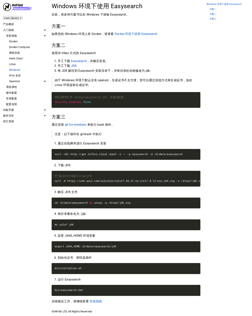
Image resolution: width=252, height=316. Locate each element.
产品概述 (8, 24)
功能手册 (8, 109)
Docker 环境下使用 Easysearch (136, 34)
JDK (74, 66)
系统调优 (11, 86)
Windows (14, 69)
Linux (12, 64)
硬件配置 (11, 92)
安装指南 (11, 35)
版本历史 (8, 115)
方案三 (213, 19)
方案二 (213, 14)
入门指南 (8, 30)
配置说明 (11, 104)
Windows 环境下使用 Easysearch (224, 4)
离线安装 (14, 52)
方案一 (213, 9)
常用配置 (11, 98)
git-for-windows (76, 124)
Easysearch (79, 61)
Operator (14, 81)
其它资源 (8, 121)
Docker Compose (19, 47)
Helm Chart (16, 58)
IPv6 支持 (15, 75)
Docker (13, 41)
